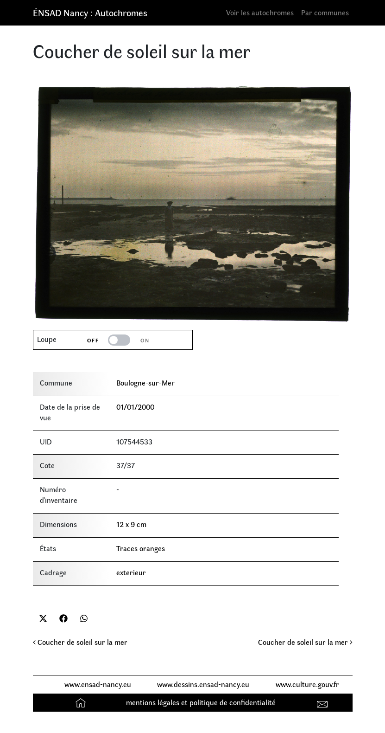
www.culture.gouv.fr (307, 684)
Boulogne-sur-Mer (145, 382)
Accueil (82, 702)
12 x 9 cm (131, 524)
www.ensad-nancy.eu (97, 684)
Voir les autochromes (260, 12)
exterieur (131, 572)
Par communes (325, 12)
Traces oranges (140, 548)
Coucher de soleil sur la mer (80, 642)
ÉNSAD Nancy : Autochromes (90, 12)
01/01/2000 (135, 407)
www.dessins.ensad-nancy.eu (203, 684)
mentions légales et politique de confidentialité (201, 702)
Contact (323, 702)
